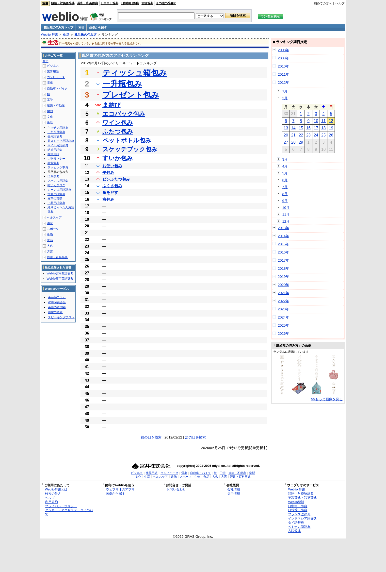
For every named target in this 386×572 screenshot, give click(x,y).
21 (293, 135)
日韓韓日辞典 (130, 3)
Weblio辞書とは (56, 489)
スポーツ (53, 229)
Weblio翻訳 (296, 502)
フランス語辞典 (299, 514)
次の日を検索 (195, 437)
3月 (285, 159)
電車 (50, 82)
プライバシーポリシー (61, 506)
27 (286, 142)
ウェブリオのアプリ (120, 489)
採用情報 (233, 493)
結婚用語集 (55, 149)
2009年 (283, 58)
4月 (285, 166)
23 (308, 135)
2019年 (283, 277)
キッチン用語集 (58, 127)
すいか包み (117, 158)
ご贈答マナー (56, 158)
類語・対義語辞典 (63, 3)
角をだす (110, 192)
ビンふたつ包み (116, 179)
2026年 (283, 334)
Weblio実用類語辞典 (60, 273)
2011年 (283, 74)
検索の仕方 (53, 493)
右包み (108, 199)
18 (323, 128)
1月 (285, 91)
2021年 (283, 293)
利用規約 (51, 502)
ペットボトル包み (126, 140)
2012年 (283, 82)
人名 (50, 246)
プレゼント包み (130, 94)
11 (323, 121)
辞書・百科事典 (57, 257)
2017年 (283, 260)
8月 (285, 194)
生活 (66, 34)
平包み (108, 172)
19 (331, 128)
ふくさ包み (112, 186)
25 (323, 135)
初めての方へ (323, 3)
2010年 (283, 66)
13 (286, 128)
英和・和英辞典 (87, 3)
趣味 (50, 223)
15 (301, 128)
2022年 (283, 301)
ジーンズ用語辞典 (59, 189)
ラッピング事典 (58, 167)
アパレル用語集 (58, 181)
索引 (81, 27)
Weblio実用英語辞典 (60, 278)
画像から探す (97, 27)
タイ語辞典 (296, 522)
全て (45, 61)
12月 (286, 221)
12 (331, 121)
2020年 (283, 285)
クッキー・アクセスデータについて (69, 512)
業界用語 (53, 71)
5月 (285, 173)
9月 (285, 201)
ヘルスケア (54, 217)
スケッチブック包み (130, 149)
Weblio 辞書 (49, 34)
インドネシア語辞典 (302, 518)
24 (316, 135)
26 (331, 135)
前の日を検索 (151, 437)
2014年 (283, 236)
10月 (286, 208)
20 (286, 135)
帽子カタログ (56, 185)
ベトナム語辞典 (299, 527)
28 (293, 142)
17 (316, 128)
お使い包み (112, 166)
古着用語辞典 (56, 194)
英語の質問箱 (57, 307)
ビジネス (53, 65)
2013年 (283, 228)
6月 (285, 180)
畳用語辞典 (55, 136)
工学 (50, 99)
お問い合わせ (176, 489)
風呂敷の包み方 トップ (58, 27)
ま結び (111, 104)
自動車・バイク (57, 88)
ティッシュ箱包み (134, 72)
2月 (285, 98)
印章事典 (53, 176)
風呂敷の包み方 (85, 34)
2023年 (283, 309)
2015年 (283, 244)
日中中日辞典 (109, 3)
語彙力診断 (55, 312)
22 (301, 135)
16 (308, 128)
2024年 (283, 317)
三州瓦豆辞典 (56, 132)
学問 (50, 111)
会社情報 (233, 489)
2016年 (283, 252)
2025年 (283, 325)
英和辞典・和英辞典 (302, 498)
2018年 (283, 268)
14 (293, 128)
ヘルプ (340, 3)
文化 (50, 116)
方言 (50, 251)
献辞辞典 (53, 163)
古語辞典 (147, 3)
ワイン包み (117, 122)
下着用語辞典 (56, 203)
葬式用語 (53, 154)
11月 (286, 215)
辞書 (45, 3)
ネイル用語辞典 (58, 145)
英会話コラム (57, 297)
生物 (50, 234)
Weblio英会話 (57, 302)
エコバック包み (123, 113)
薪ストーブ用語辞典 (61, 141)
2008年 (283, 50)
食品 (50, 240)
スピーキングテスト (61, 317)
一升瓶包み (122, 83)
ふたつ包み (117, 131)
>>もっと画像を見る (327, 399)
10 (316, 121)
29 (301, 142)
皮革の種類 (55, 198)
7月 (285, 187)
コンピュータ (56, 77)
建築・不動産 (56, 105)
